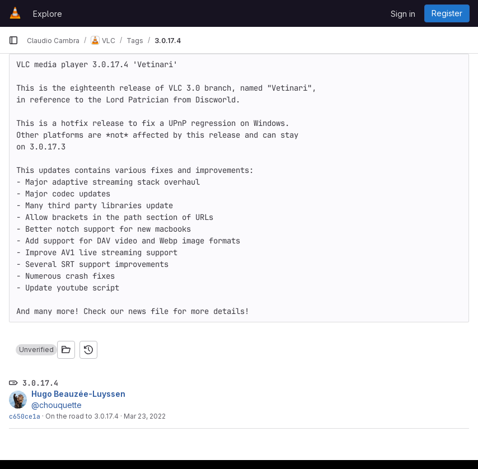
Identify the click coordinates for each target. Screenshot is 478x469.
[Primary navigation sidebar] (13, 40)
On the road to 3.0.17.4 (82, 416)
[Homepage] (15, 13)
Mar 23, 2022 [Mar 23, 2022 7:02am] (145, 416)
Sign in (403, 13)
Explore (47, 13)
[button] (36, 349)
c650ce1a (24, 416)
